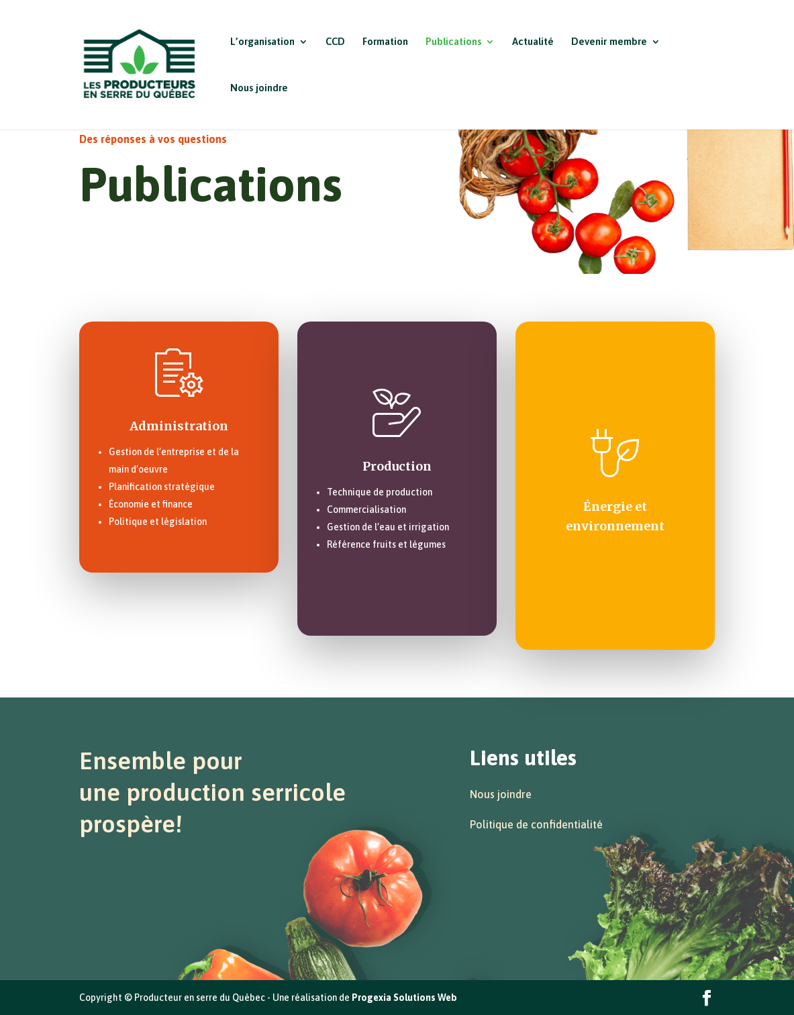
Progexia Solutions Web (404, 997)
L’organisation (262, 42)
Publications (453, 42)
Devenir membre (609, 42)
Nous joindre (259, 88)
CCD (335, 42)
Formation (385, 42)
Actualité (533, 42)
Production (397, 466)
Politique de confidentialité (536, 824)
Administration (179, 426)
